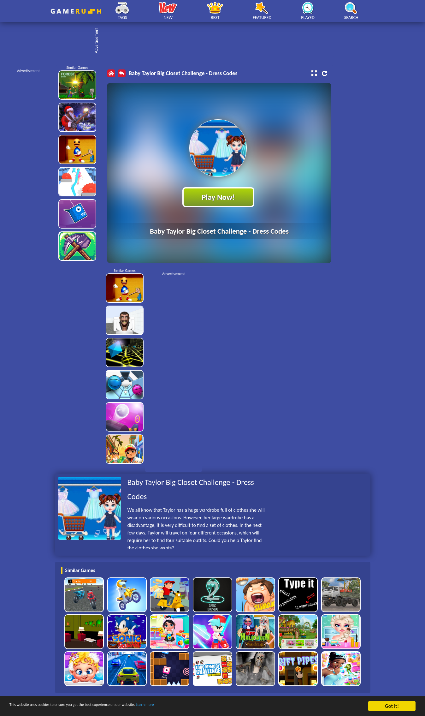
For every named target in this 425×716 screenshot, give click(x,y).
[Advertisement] (216, 41)
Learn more (197, 706)
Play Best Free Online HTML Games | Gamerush (76, 11)
